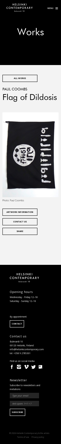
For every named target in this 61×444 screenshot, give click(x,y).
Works (30, 32)
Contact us (20, 221)
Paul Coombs (14, 89)
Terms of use (23, 437)
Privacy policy (38, 437)
